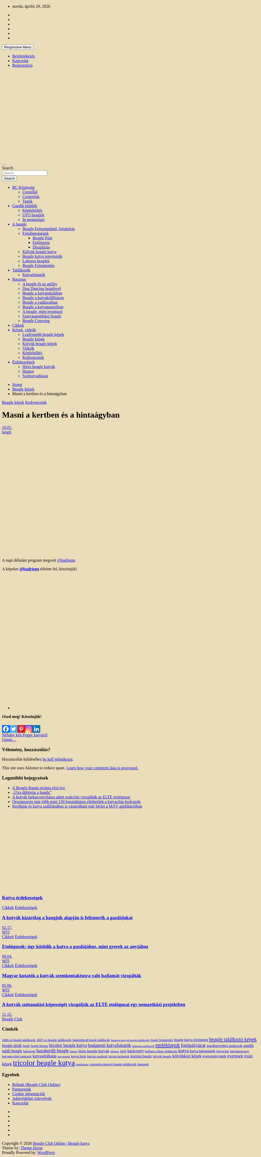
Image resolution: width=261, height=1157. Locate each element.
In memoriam (33, 219)
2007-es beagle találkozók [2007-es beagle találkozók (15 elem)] (53, 1040)
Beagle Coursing (36, 320)
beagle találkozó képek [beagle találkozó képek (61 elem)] (233, 1039)
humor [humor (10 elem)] (73, 1051)
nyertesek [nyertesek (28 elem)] (235, 1056)
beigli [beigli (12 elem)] (26, 1046)
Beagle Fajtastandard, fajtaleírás (48, 229)
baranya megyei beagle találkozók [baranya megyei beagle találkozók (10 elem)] (130, 1040)
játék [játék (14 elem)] (123, 1051)
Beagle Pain (42, 238)
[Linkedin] (36, 726)
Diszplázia (41, 247)
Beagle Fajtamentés (38, 265)
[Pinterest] (21, 726)
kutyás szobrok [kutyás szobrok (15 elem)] (97, 1056)
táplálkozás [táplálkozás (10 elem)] (82, 1064)
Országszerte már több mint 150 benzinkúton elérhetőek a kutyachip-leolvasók (76, 801)
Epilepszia (41, 242)
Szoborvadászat (35, 376)
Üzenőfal (29, 192)
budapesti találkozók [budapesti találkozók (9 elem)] (143, 1046)
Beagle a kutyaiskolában (42, 293)
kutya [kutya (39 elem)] (183, 1050)
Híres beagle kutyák (38, 366)
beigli (6, 432)
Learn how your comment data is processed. (102, 768)
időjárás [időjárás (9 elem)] (114, 1051)
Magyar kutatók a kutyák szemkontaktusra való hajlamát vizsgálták (71, 975)
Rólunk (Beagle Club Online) (36, 1084)
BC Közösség (23, 187)
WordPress (46, 1152)
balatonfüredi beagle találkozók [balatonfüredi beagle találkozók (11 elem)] (91, 1040)
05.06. (7, 985)
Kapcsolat (20, 60)
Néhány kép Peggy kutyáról (24, 735)
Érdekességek (23, 362)
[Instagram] (29, 726)
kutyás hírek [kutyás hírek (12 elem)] (78, 1056)
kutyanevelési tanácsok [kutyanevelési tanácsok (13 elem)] (17, 1056)
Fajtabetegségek (35, 233)
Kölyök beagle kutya (39, 252)
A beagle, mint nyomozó (42, 311)
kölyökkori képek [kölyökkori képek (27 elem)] (186, 1056)
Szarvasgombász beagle (41, 316)
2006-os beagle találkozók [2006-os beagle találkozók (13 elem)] (18, 1040)
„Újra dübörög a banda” (31, 792)
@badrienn (66, 560)
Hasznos (19, 279)
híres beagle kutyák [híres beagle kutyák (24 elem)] (94, 1051)
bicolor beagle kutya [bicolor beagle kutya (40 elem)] (68, 1045)
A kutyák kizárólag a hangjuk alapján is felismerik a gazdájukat (67, 917)
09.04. (7, 956)
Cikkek (18, 325)
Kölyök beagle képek (39, 343)
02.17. (7, 927)
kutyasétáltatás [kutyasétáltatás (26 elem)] (45, 1056)
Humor (28, 371)
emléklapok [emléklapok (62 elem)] (167, 1045)
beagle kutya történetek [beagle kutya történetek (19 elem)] (191, 1040)
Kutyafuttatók (33, 275)
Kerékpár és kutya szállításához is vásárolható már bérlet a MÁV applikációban (77, 806)
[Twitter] (13, 726)
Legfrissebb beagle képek (43, 334)
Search (7, 168)
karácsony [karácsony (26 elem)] (135, 1051)
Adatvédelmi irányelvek (31, 1098)
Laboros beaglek (35, 261)
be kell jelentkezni (57, 759)
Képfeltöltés (32, 210)
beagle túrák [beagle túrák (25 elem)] (12, 1045)
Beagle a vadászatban (40, 302)
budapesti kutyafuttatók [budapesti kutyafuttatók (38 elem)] (109, 1045)
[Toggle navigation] (4, 165)
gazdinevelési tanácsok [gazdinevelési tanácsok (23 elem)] (224, 1045)
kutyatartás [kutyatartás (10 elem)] (64, 1056)
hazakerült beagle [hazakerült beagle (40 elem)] (52, 1050)
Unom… (9, 739)
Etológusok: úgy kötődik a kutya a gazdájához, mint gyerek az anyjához (75, 946)
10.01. (7, 427)
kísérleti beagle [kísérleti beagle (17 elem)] (141, 1056)
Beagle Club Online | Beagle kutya (61, 1143)
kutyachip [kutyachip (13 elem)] (222, 1051)
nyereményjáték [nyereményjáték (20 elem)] (214, 1056)
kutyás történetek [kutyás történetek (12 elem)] (118, 1056)
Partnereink (21, 1089)
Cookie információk (28, 1094)
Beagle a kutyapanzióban (42, 307)
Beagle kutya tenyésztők (42, 256)
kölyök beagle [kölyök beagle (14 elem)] (162, 1056)
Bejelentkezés (23, 56)
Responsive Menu (17, 47)
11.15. (7, 1014)
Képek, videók (24, 330)
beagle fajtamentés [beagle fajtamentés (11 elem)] (162, 1040)
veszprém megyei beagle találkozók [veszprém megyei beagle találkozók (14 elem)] (113, 1064)
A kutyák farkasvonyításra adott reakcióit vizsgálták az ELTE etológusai (71, 797)
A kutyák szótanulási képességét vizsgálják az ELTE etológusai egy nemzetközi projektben (93, 1004)
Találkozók (21, 270)
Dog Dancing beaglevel (41, 288)
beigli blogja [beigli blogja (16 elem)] (39, 1046)
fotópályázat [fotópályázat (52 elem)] (193, 1045)
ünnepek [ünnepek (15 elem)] (143, 1064)
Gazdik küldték (24, 206)
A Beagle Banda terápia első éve (38, 788)
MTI (5, 932)
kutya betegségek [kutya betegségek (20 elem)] (202, 1051)
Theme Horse (32, 1148)
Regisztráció (22, 65)
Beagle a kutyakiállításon (43, 298)
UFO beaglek (33, 215)
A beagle (19, 224)
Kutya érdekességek (22, 897)
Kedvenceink (33, 357)
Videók (28, 348)
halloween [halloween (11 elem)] (29, 1051)
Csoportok (31, 196)
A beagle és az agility (39, 284)
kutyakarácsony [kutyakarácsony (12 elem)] (239, 1051)
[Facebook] (6, 726)
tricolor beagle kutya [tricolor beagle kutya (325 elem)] (44, 1063)
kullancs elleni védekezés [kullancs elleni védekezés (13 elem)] (161, 1051)
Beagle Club (12, 1019)
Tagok (27, 201)
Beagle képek (33, 339)
